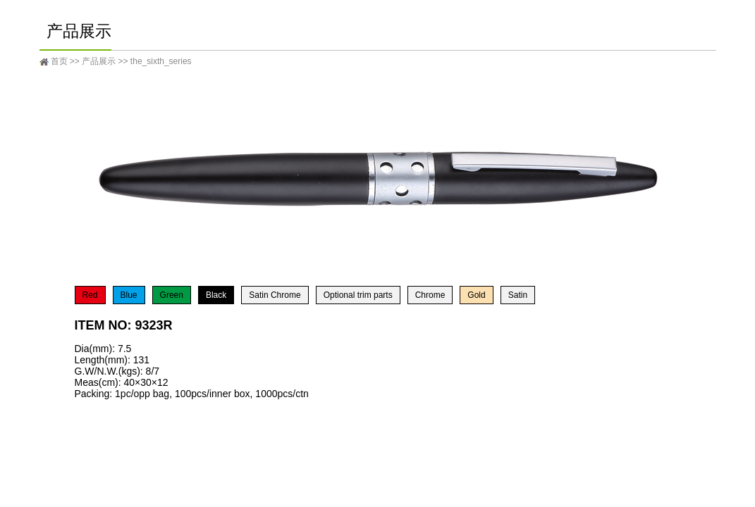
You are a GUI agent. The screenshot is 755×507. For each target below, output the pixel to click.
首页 (59, 61)
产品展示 (99, 61)
